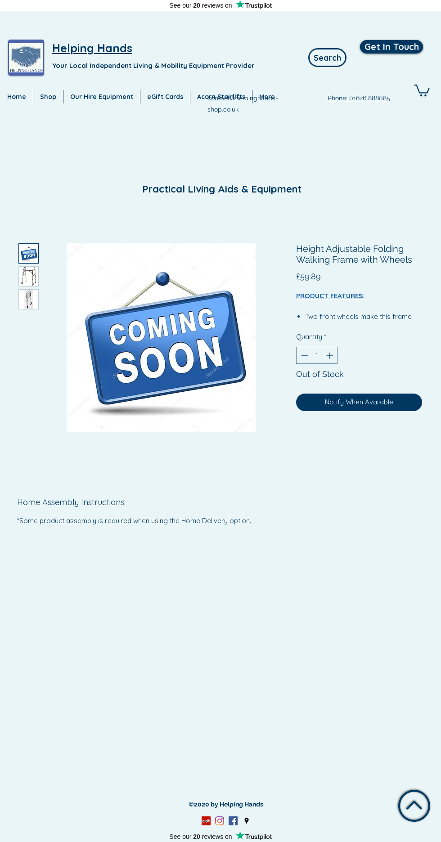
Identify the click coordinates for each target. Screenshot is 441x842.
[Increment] (330, 355)
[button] (422, 89)
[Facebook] (233, 820)
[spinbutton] (317, 355)
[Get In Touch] (391, 47)
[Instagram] (219, 820)
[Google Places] (246, 820)
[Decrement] (303, 355)
